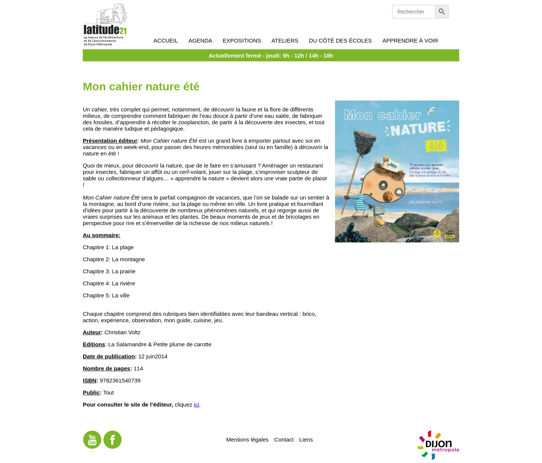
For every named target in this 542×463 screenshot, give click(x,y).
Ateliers (284, 40)
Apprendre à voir (410, 40)
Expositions (242, 40)
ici (196, 404)
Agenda (200, 40)
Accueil (166, 40)
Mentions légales (247, 439)
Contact (284, 439)
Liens (306, 439)
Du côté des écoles (340, 40)
